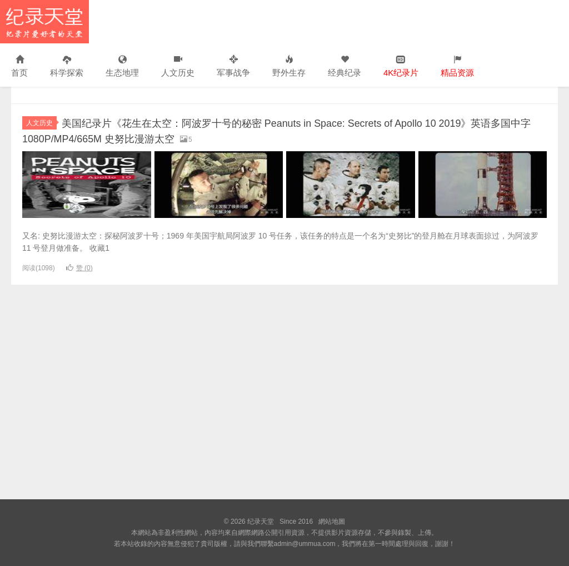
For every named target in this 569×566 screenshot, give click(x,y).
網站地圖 (331, 521)
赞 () (79, 267)
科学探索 (66, 66)
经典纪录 (344, 66)
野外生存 (289, 66)
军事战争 (233, 66)
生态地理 (122, 66)
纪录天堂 (44, 21)
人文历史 (177, 66)
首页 (19, 66)
